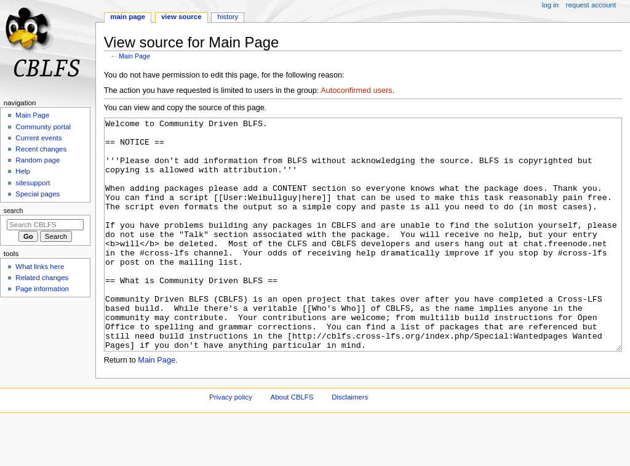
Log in (550, 5)
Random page (37, 160)
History (228, 16)
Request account (591, 5)
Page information (42, 288)
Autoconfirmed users (356, 90)
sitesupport (32, 183)
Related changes (41, 277)
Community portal (43, 127)
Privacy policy (230, 443)
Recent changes (40, 149)
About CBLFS (292, 443)
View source (181, 16)
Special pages (37, 194)
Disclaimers (350, 443)
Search (13, 210)
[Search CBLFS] (45, 224)
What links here (39, 266)
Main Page (134, 56)
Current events (38, 138)
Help (22, 171)
